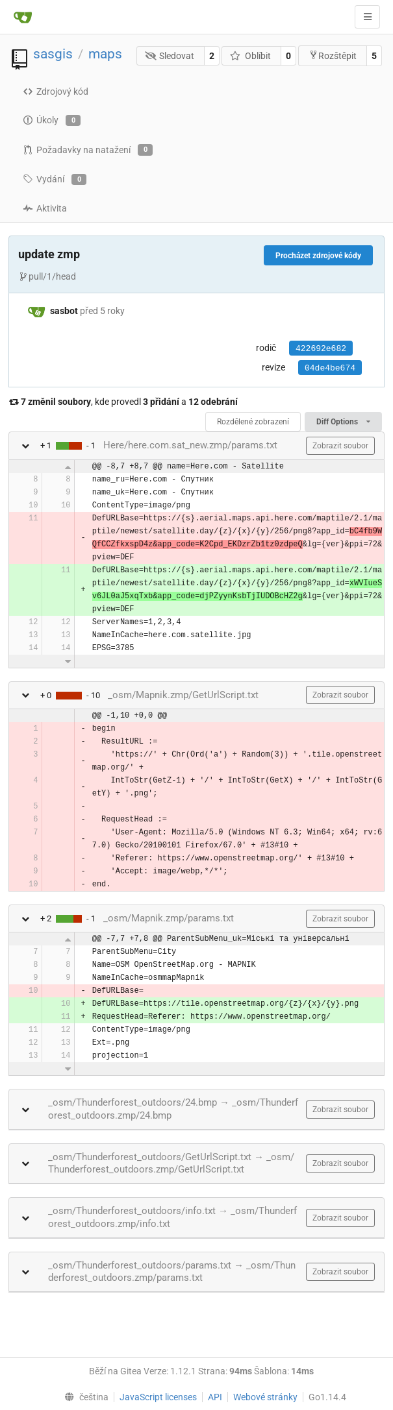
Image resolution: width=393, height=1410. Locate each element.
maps (105, 54)
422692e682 (321, 349)
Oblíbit (250, 56)
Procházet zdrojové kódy (318, 255)
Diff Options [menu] (343, 421)
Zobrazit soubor (340, 445)
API (215, 1397)
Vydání (54, 180)
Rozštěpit (333, 55)
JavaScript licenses (158, 1397)
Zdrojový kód (55, 91)
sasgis (53, 54)
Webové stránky (265, 1397)
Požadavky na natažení (88, 150)
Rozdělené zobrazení (253, 421)
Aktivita (45, 208)
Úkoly (52, 121)
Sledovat (170, 56)
